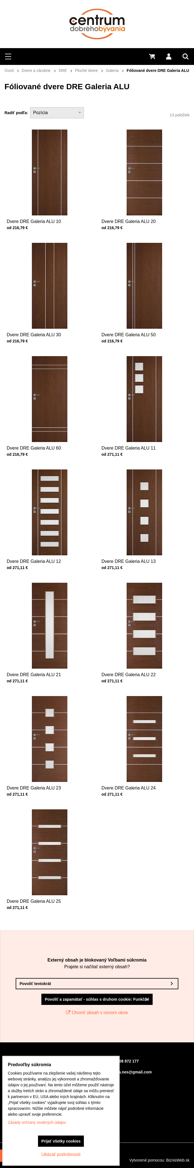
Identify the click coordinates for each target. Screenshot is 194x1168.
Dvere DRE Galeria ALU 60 (39, 432)
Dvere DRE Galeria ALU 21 (39, 658)
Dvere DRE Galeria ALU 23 (39, 771)
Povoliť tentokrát (35, 983)
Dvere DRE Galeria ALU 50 (134, 318)
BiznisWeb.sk (178, 1160)
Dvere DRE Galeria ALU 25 (39, 885)
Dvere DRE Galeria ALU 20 (128, 221)
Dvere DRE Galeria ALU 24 (134, 771)
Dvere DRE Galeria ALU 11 (134, 432)
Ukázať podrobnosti (60, 1154)
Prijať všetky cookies (61, 1141)
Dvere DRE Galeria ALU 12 (39, 545)
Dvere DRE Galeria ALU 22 (134, 658)
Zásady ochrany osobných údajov (37, 1122)
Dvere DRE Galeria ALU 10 (34, 221)
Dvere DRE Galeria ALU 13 (134, 545)
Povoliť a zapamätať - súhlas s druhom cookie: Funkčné (97, 999)
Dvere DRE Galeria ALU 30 (39, 318)
